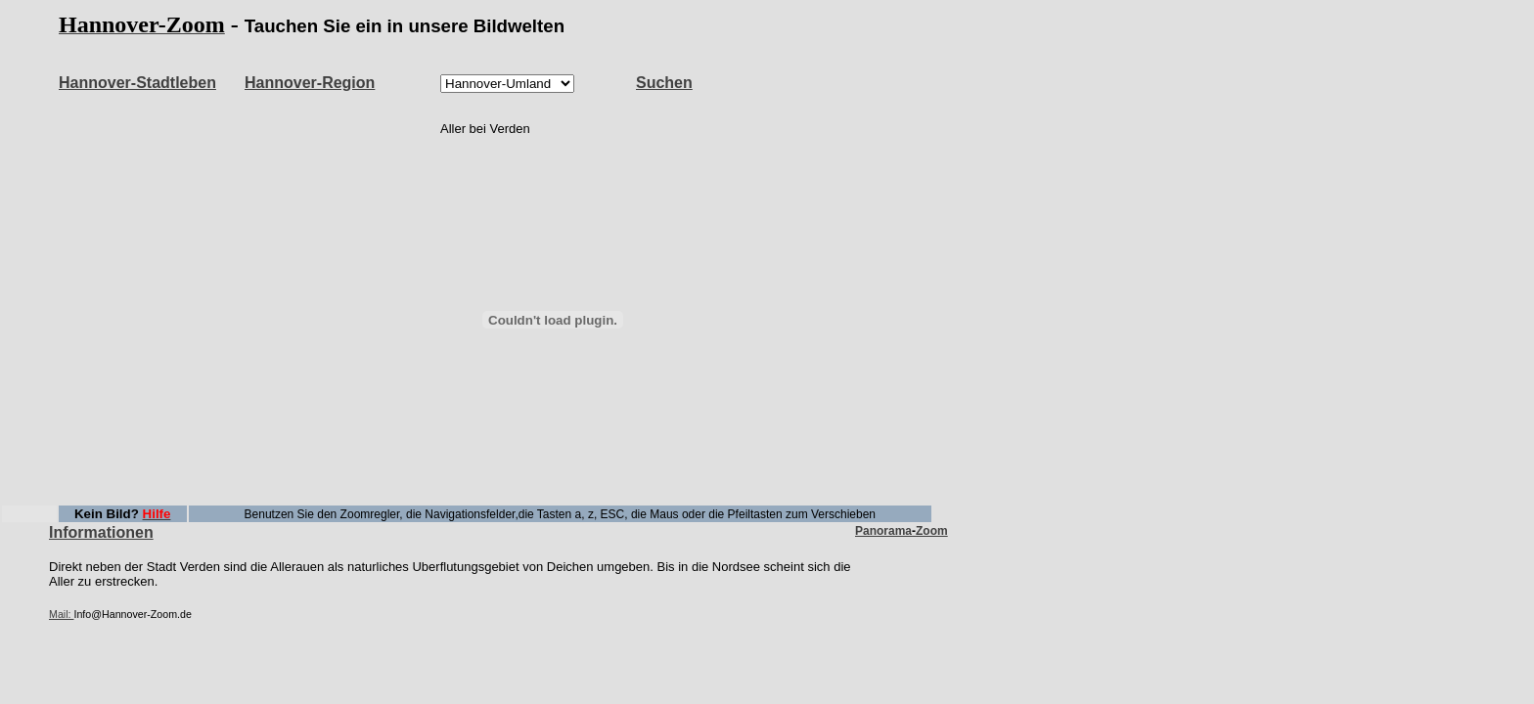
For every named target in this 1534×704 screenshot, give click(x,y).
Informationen (101, 532)
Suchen (664, 82)
